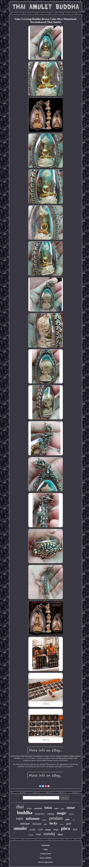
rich (45, 824)
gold (68, 823)
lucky (53, 823)
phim (67, 819)
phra (65, 828)
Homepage (46, 845)
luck (75, 829)
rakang (50, 813)
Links (45, 849)
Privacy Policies (46, 858)
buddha (24, 812)
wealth (32, 829)
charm (29, 808)
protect (44, 820)
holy (62, 809)
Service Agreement (45, 862)
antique (25, 823)
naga (55, 829)
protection (40, 814)
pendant (56, 818)
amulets (30, 835)
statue (71, 807)
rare (19, 818)
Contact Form (45, 854)
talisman (32, 818)
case (61, 824)
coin (73, 820)
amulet (20, 828)
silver (60, 834)
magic (61, 813)
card (40, 829)
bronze (71, 814)
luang (48, 829)
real (38, 834)
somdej (49, 833)
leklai (48, 807)
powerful (38, 808)
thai (20, 806)
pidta (56, 808)
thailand (37, 823)
